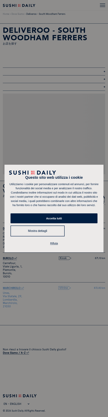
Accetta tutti (54, 218)
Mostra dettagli (37, 230)
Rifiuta (54, 243)
